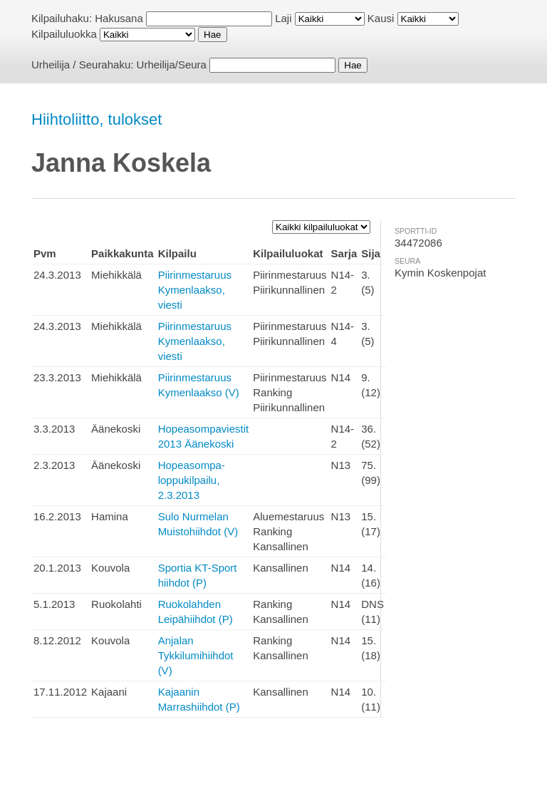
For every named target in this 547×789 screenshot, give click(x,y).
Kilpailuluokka (64, 34)
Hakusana (119, 18)
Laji (283, 18)
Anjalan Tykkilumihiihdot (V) (196, 655)
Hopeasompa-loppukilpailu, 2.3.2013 (191, 480)
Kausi (381, 18)
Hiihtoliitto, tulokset (96, 119)
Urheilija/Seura (172, 64)
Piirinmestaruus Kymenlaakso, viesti (194, 290)
